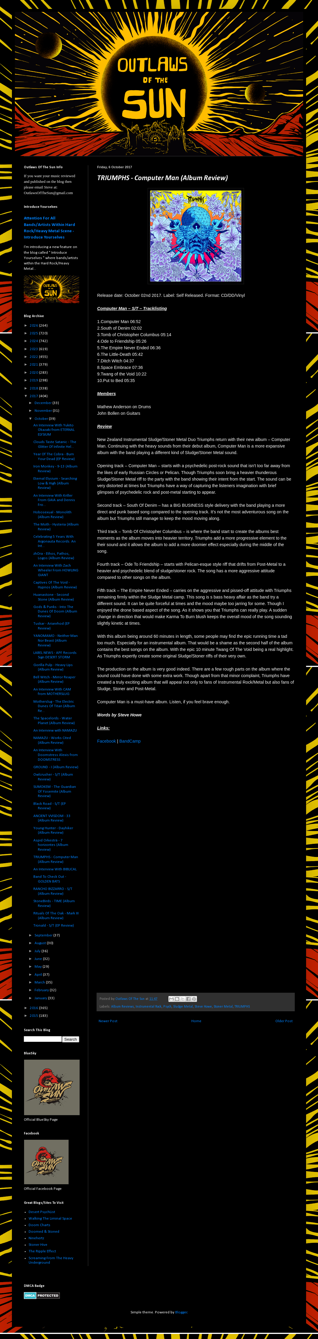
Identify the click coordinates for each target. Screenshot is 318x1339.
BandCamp (130, 741)
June (39, 959)
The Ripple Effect (42, 1251)
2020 (34, 373)
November (44, 411)
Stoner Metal (223, 1006)
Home (196, 1021)
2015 (34, 1016)
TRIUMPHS (242, 1006)
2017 (34, 396)
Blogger (181, 1312)
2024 (34, 341)
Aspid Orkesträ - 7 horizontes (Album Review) (50, 845)
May (39, 967)
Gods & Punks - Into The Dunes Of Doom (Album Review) (55, 611)
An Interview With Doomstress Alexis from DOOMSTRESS (55, 754)
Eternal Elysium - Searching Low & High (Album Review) (55, 483)
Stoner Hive (38, 1245)
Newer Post (108, 1021)
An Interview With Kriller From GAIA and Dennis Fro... (54, 500)
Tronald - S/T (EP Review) (53, 926)
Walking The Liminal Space (50, 1218)
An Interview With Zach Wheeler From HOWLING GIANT (55, 570)
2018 (34, 388)
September (44, 935)
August (41, 943)
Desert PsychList (42, 1212)
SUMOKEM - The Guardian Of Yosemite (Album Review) (54, 791)
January (41, 998)
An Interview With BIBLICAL (55, 869)
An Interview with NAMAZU (55, 730)
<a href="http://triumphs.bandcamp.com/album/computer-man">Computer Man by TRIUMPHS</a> (149, 868)
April (39, 975)
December (43, 403)
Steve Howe (203, 1006)
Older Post (284, 1021)
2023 (34, 349)
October (42, 419)
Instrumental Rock (149, 1006)
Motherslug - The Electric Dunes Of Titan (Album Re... (54, 706)
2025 (34, 333)
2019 (34, 380)
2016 (34, 1008)
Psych (167, 1006)
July (38, 951)
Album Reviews (122, 1006)
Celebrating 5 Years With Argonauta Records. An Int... (54, 541)
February (42, 990)
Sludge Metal (183, 1006)
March (40, 982)
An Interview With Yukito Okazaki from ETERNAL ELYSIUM (54, 430)
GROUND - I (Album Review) (55, 767)
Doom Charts (39, 1225)
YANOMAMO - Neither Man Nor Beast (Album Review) (55, 640)
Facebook (106, 741)
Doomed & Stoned (44, 1232)
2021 (34, 365)
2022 (34, 357)
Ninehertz (36, 1238)
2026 (34, 326)
